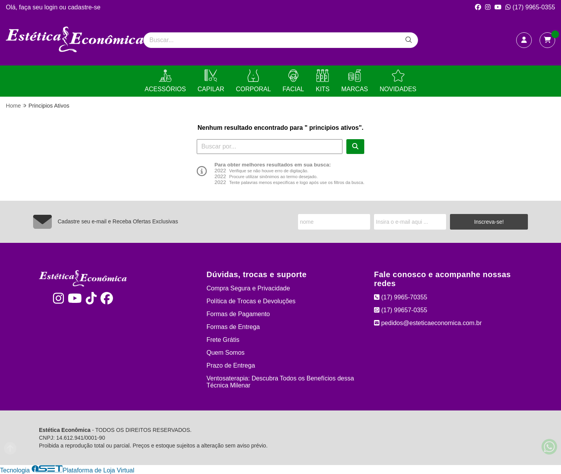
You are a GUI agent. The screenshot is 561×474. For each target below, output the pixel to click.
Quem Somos (225, 352)
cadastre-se (84, 7)
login (51, 7)
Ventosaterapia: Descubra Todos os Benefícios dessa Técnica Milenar (280, 382)
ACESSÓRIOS (165, 80)
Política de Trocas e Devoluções (251, 301)
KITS (323, 80)
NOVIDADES (397, 80)
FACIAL (293, 80)
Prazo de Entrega (230, 365)
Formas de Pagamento (238, 314)
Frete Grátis (222, 339)
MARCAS (354, 80)
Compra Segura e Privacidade (248, 288)
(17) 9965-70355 (400, 297)
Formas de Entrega (233, 327)
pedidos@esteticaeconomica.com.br (428, 323)
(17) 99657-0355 (400, 310)
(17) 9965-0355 (530, 7)
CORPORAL (253, 80)
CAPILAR (211, 80)
